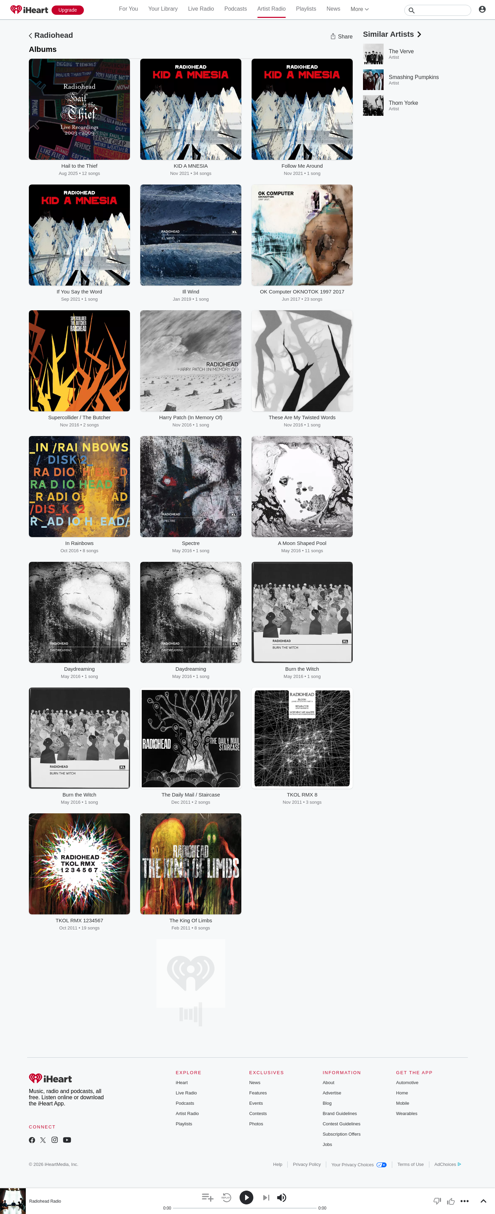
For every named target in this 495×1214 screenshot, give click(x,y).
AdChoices (447, 1164)
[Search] (437, 10)
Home (402, 1092)
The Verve (401, 51)
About (328, 1082)
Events (256, 1103)
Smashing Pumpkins (414, 77)
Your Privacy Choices (359, 1164)
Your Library (163, 9)
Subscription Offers (342, 1134)
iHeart (182, 1082)
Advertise (332, 1092)
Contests (258, 1113)
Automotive (407, 1082)
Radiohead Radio (45, 1201)
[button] (208, 1198)
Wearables (406, 1113)
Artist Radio (271, 9)
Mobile (402, 1103)
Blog (327, 1103)
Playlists (306, 9)
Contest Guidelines (342, 1123)
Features (258, 1092)
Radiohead (53, 35)
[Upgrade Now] (68, 10)
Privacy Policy (307, 1164)
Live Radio (201, 9)
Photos (256, 1123)
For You (128, 9)
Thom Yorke (403, 103)
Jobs (327, 1144)
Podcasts (235, 9)
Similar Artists (393, 34)
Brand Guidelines (340, 1113)
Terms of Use (410, 1164)
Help (278, 1164)
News (333, 9)
